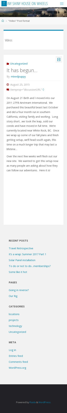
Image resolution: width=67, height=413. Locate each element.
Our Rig (13, 296)
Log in (12, 350)
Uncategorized (19, 63)
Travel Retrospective (21, 248)
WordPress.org (17, 367)
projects (14, 320)
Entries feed (16, 356)
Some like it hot (18, 272)
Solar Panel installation (22, 260)
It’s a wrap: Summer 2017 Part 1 (27, 254)
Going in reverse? (19, 290)
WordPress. (44, 402)
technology (15, 326)
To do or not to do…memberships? (30, 266)
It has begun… (22, 70)
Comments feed (18, 362)
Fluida (32, 402)
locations (14, 314)
